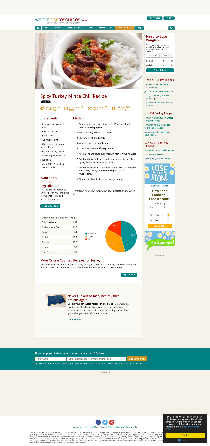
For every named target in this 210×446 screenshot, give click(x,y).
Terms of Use (91, 427)
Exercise (57, 28)
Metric (165, 185)
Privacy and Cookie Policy (182, 428)
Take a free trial (50, 206)
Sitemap (120, 427)
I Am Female (159, 215)
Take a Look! (74, 319)
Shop (139, 28)
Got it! (185, 435)
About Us (77, 427)
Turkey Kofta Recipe (154, 154)
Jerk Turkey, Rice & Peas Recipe (159, 91)
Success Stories (105, 28)
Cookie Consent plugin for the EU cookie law (185, 440)
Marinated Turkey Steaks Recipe (159, 150)
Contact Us (131, 427)
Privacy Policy (106, 427)
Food (46, 28)
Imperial (155, 185)
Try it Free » (129, 274)
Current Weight (160, 203)
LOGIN (169, 18)
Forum (89, 28)
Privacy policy (151, 363)
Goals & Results (73, 28)
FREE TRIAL (154, 18)
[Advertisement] (105, 7)
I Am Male (159, 220)
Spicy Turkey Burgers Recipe (157, 159)
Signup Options (124, 28)
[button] (153, 55)
